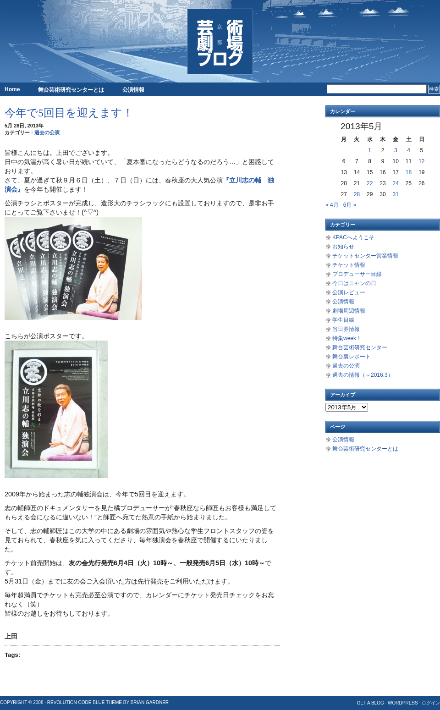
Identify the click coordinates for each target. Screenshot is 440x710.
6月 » (350, 205)
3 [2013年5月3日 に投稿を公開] (395, 150)
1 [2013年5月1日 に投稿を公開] (369, 150)
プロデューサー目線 (357, 274)
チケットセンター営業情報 (365, 256)
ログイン (431, 702)
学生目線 (343, 320)
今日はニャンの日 (354, 283)
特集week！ (347, 338)
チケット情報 (348, 265)
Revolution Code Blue (76, 702)
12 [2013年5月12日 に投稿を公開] (421, 161)
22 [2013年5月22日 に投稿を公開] (370, 183)
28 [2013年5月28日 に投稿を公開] (357, 194)
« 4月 (332, 205)
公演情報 (133, 90)
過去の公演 (47, 132)
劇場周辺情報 (348, 311)
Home (12, 89)
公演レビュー (348, 292)
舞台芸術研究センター (359, 347)
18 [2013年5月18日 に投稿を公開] (409, 172)
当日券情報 (346, 329)
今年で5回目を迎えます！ (69, 113)
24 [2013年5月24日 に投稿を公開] (396, 183)
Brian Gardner (150, 702)
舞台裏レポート (351, 356)
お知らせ (343, 246)
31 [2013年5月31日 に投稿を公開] (396, 194)
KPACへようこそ (353, 237)
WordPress (403, 702)
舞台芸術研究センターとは (71, 90)
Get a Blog (370, 702)
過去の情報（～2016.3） (362, 375)
